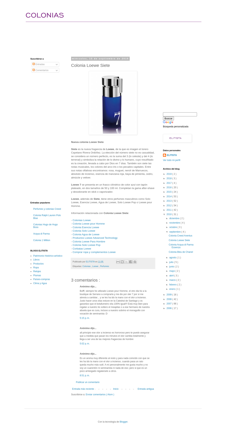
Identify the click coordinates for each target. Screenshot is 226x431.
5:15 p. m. (85, 318)
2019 (169, 174)
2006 (169, 308)
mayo (172, 271)
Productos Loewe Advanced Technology (95, 237)
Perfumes (104, 266)
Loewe (95, 266)
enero (172, 289)
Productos (38, 263)
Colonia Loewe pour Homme (89, 223)
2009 (169, 294)
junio (172, 266)
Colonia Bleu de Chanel (181, 252)
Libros (36, 259)
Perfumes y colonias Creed (47, 209)
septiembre (175, 231)
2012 (169, 205)
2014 (169, 196)
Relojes (37, 271)
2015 (169, 192)
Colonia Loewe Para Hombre (89, 241)
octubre (173, 227)
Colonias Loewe (82, 220)
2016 (169, 187)
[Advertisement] (100, 35)
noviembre (175, 222)
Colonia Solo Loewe (84, 230)
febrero (173, 284)
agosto (173, 257)
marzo (172, 280)
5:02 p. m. (85, 343)
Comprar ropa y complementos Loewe (94, 252)
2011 (169, 210)
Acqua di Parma (41, 233)
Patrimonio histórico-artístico (47, 255)
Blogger (124, 421)
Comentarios (40, 70)
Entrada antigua (146, 389)
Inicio (116, 389)
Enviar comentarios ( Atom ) (100, 394)
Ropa (36, 267)
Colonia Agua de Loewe (86, 234)
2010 (169, 214)
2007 (169, 303)
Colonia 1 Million (41, 240)
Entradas (38, 64)
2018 (169, 178)
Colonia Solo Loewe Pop (86, 245)
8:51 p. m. (85, 375)
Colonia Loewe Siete (179, 240)
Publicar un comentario (88, 382)
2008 (169, 299)
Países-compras (41, 279)
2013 (169, 201)
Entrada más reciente (83, 389)
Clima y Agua (40, 283)
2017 (169, 183)
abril (171, 275)
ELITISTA (172, 155)
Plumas (37, 275)
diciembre (174, 218)
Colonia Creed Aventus (180, 235)
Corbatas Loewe (82, 248)
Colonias (86, 266)
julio (171, 262)
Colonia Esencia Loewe (86, 227)
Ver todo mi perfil (171, 160)
